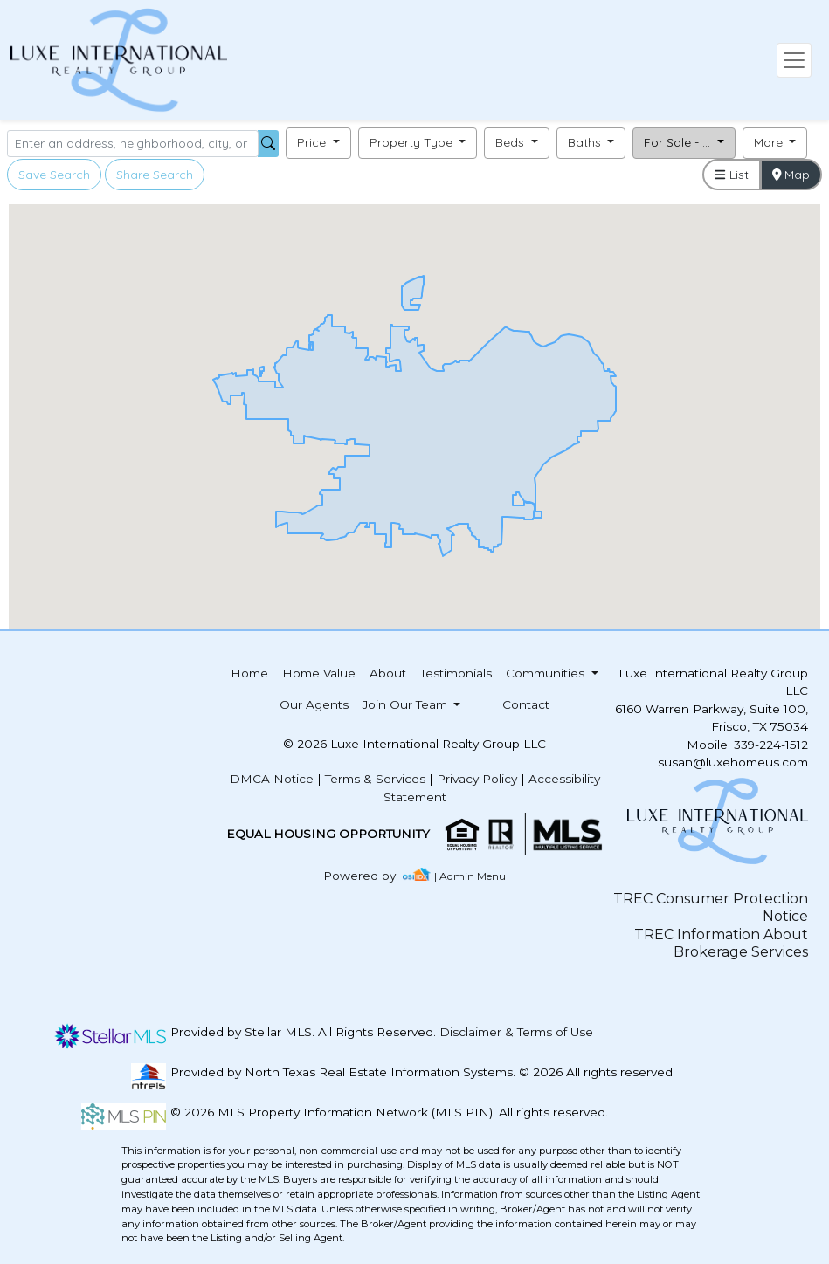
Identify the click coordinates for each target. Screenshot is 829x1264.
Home (249, 673)
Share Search (154, 174)
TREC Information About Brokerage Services (721, 943)
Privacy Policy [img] (477, 779)
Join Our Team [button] (407, 704)
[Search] (133, 143)
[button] (318, 143)
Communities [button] (547, 673)
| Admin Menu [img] (470, 876)
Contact (525, 704)
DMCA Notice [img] (272, 779)
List (731, 174)
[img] (370, 876)
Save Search (54, 174)
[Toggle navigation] (794, 60)
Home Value (319, 673)
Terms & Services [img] (375, 779)
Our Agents (314, 704)
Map (791, 174)
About (388, 673)
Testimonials (456, 673)
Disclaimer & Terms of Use (516, 1032)
